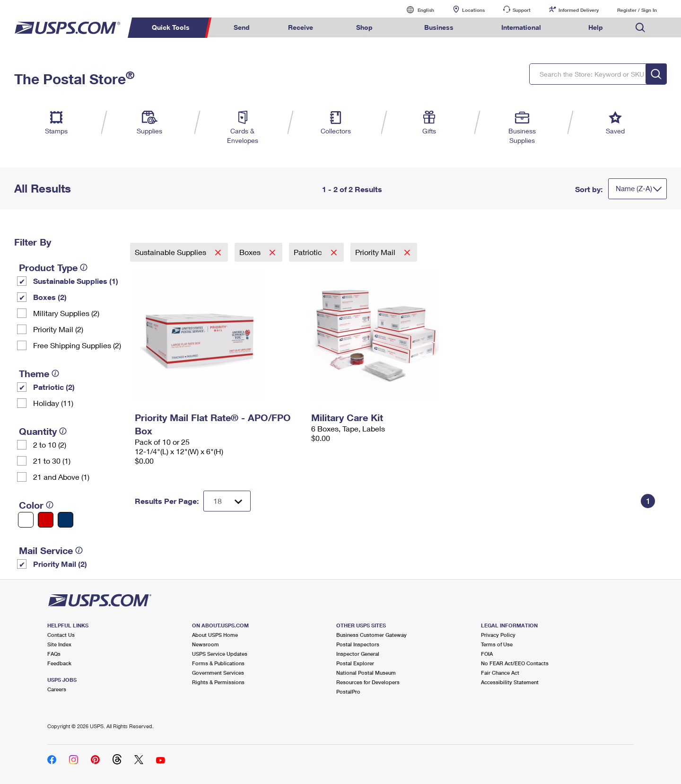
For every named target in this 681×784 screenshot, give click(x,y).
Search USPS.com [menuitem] (640, 28)
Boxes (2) (50, 296)
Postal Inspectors (357, 644)
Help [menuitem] (595, 27)
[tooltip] (83, 267)
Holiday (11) (53, 402)
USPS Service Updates (219, 654)
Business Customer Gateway (371, 635)
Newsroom (205, 644)
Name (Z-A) (634, 188)
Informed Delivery (579, 10)
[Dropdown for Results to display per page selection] (227, 501)
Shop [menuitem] (364, 27)
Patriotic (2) (54, 386)
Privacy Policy (498, 635)
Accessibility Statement (510, 682)
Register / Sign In (637, 10)
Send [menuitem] (242, 27)
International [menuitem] (521, 27)
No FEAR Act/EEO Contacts (515, 663)
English (416, 9)
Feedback (59, 663)
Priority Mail (376, 251)
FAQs (54, 654)
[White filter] (26, 520)
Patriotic (309, 251)
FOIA (487, 654)
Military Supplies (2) (66, 312)
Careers (56, 689)
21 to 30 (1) (51, 460)
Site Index (59, 644)
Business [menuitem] (439, 27)
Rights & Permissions (218, 682)
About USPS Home (215, 635)
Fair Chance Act (500, 672)
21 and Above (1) (61, 476)
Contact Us (61, 635)
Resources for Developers (368, 682)
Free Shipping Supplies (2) (77, 345)
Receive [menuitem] (300, 27)
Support (522, 10)
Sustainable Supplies (171, 251)
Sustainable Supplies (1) (75, 280)
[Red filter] (45, 520)
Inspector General (357, 654)
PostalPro (348, 691)
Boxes (250, 251)
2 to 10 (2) (49, 444)
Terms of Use (497, 644)
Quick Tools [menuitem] (171, 27)
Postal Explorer (355, 663)
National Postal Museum (366, 672)
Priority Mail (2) (58, 329)
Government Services (218, 672)
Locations (473, 10)
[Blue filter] (65, 520)
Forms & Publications (218, 663)
